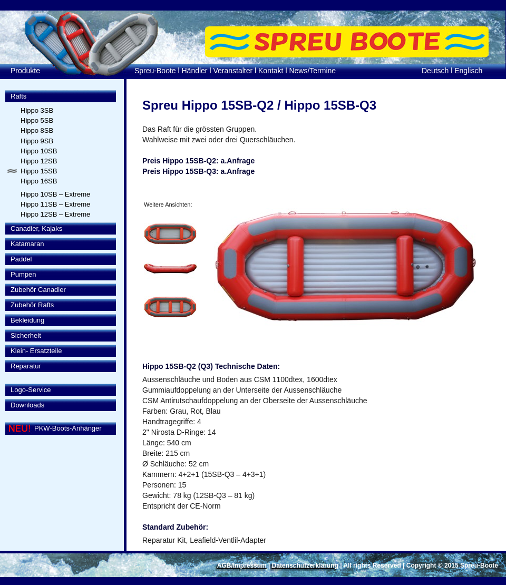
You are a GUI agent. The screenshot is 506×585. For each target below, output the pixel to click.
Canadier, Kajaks (36, 228)
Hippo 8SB (37, 130)
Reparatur (26, 366)
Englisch (468, 70)
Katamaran (27, 244)
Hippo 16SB (39, 181)
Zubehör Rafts (32, 305)
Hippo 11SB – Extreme (55, 204)
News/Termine (312, 70)
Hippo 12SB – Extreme (55, 214)
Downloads (27, 405)
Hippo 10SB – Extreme (55, 194)
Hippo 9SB (37, 141)
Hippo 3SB (37, 110)
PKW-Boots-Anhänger (68, 428)
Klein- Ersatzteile (36, 351)
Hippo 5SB (37, 120)
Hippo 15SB (39, 171)
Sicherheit (26, 335)
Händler (195, 70)
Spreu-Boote (155, 70)
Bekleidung (27, 320)
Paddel (21, 259)
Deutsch (435, 70)
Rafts (18, 96)
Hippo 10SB (39, 151)
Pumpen (23, 274)
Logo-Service (31, 390)
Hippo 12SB (39, 161)
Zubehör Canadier (38, 290)
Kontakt (270, 70)
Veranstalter (232, 70)
